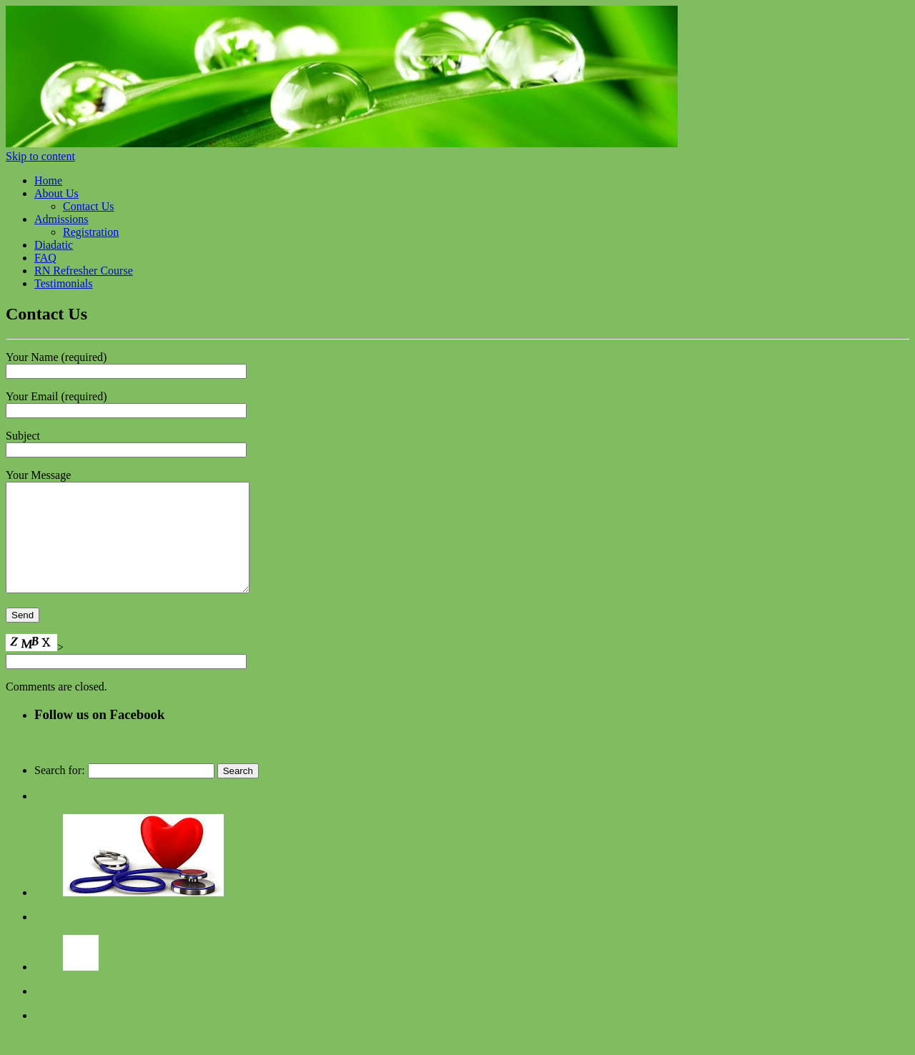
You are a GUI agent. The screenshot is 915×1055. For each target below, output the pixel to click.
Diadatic (53, 245)
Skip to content (40, 156)
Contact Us (88, 206)
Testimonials (63, 283)
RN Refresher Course (83, 270)
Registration (91, 232)
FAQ (45, 258)
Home (48, 180)
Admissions (61, 219)
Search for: (59, 792)
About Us (56, 193)
